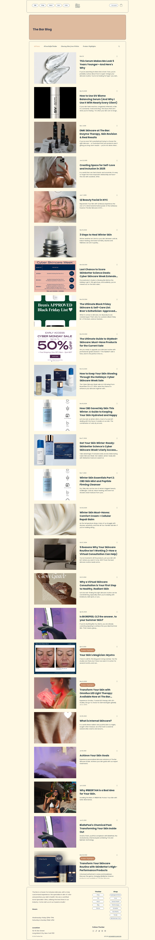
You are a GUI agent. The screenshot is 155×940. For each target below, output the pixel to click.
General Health (115, 901)
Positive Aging (115, 905)
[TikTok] (96, 931)
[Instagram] (93, 931)
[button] (121, 5)
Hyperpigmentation (116, 895)
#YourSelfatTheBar (50, 46)
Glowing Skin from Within (70, 46)
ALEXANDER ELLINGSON (115, 936)
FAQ (98, 898)
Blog (98, 905)
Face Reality (115, 911)
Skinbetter (115, 908)
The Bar (115, 915)
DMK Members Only (116, 918)
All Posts (37, 46)
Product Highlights (89, 46)
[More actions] (117, 56)
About (98, 901)
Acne (115, 898)
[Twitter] (99, 931)
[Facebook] (105, 931)
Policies (98, 908)
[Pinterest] (102, 931)
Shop (98, 895)
